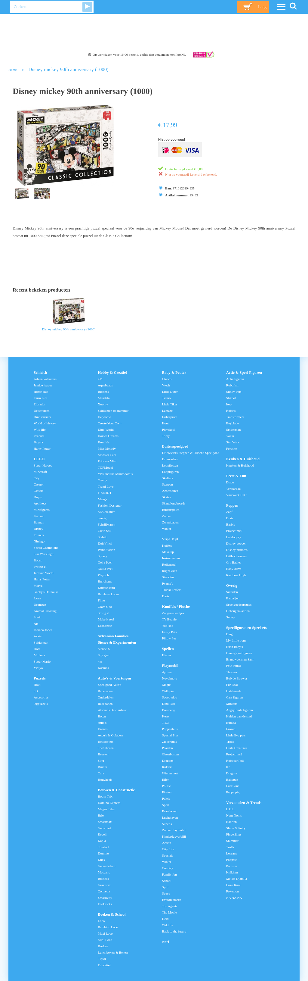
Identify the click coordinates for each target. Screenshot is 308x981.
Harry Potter (42, 448)
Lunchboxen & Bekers (113, 952)
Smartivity (105, 897)
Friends (39, 535)
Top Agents (169, 906)
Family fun (169, 874)
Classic (38, 490)
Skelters (167, 478)
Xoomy (103, 404)
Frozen (231, 729)
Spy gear (103, 655)
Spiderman (41, 642)
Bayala (38, 442)
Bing (229, 634)
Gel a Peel (105, 562)
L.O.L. (230, 809)
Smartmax (105, 821)
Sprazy (102, 556)
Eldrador (39, 404)
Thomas (231, 672)
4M (100, 379)
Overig (102, 480)
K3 (228, 767)
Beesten (103, 754)
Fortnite (231, 448)
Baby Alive (234, 568)
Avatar (38, 636)
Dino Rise (169, 703)
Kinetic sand (106, 587)
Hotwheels (105, 779)
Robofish (232, 385)
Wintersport (170, 773)
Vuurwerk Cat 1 (237, 495)
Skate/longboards (174, 503)
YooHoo (167, 625)
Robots (231, 410)
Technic (39, 516)
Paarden (167, 748)
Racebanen (105, 691)
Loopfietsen (170, 465)
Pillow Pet (169, 638)
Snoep (230, 617)
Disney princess (237, 549)
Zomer (166, 516)
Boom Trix (105, 796)
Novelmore (169, 678)
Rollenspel (169, 564)
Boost (38, 560)
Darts (165, 596)
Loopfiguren (170, 471)
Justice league (43, 385)
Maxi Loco (105, 933)
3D (36, 691)
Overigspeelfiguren (239, 653)
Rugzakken (169, 571)
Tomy (166, 436)
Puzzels (40, 678)
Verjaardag (233, 488)
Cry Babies (233, 562)
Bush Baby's (234, 646)
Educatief (104, 965)
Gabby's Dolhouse (46, 592)
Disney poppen (236, 543)
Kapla (102, 840)
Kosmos (103, 668)
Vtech (166, 385)
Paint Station (106, 549)
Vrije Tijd (170, 539)
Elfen (165, 779)
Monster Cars (107, 455)
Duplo (38, 497)
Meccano (104, 872)
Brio (101, 815)
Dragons (168, 760)
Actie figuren (235, 379)
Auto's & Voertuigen (114, 678)
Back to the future (174, 931)
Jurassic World (44, 573)
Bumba (231, 722)
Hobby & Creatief (112, 372)
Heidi (166, 918)
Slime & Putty (235, 828)
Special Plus (170, 735)
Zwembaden (170, 522)
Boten (102, 716)
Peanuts (39, 436)
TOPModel (105, 467)
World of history (45, 423)
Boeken (103, 946)
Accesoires (41, 697)
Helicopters (105, 741)
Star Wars (232, 442)
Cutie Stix (104, 531)
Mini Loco (105, 940)
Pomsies (231, 866)
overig (102, 518)
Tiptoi (102, 959)
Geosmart (104, 828)
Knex (101, 859)
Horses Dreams (108, 436)
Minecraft (40, 471)
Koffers (167, 545)
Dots (37, 649)
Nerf (165, 942)
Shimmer (232, 840)
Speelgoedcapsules (239, 604)
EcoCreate (105, 625)
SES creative (106, 512)
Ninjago (39, 541)
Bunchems (105, 581)
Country (167, 868)
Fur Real (232, 684)
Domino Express (109, 802)
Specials (167, 855)
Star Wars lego (43, 554)
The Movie (169, 912)
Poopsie (231, 859)
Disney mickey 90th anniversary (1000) (68, 69)
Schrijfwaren (106, 524)
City (36, 478)
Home (12, 69)
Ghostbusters (171, 754)
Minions (39, 655)
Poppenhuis (170, 729)
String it (103, 613)
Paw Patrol (233, 665)
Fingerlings (234, 834)
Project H (40, 566)
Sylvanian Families (113, 636)
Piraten (167, 792)
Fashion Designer (110, 505)
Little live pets (236, 735)
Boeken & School (111, 914)
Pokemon (232, 891)
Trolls (230, 741)
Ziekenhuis (169, 741)
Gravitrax (104, 885)
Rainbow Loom (108, 594)
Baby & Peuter (174, 372)
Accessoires (170, 490)
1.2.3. (166, 722)
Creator (39, 484)
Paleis (166, 798)
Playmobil (170, 666)
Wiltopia (168, 691)
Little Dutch (170, 391)
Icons (37, 598)
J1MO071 (104, 493)
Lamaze (167, 410)
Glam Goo (105, 606)
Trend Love (105, 486)
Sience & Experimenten (117, 642)
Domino (103, 853)
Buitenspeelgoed (175, 446)
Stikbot (231, 398)
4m (100, 661)
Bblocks (103, 878)
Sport (165, 805)
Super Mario (42, 661)
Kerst (165, 716)
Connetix (104, 891)
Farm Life (40, 398)
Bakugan (232, 779)
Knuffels (103, 442)
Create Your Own (109, 423)
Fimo (101, 600)
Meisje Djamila (236, 878)
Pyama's (167, 583)
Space (166, 893)
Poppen (232, 505)
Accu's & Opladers (110, 735)
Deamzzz (40, 604)
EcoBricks (105, 904)
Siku (101, 760)
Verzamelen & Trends (243, 803)
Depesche (104, 417)
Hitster (166, 655)
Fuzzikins (232, 786)
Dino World (106, 429)
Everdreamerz (171, 899)
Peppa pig (232, 792)
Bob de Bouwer (236, 678)
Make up (168, 552)
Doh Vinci (105, 543)
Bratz (229, 518)
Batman (39, 522)
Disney (38, 528)
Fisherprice (169, 417)
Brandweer (169, 811)
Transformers (235, 417)
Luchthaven (170, 817)
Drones (102, 729)
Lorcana (231, 853)
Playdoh (103, 575)
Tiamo (166, 398)
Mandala (103, 398)
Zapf (229, 512)
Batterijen (232, 598)
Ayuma (167, 672)
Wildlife (167, 925)
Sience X (104, 649)
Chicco (167, 379)
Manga (102, 499)
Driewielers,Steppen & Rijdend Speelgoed (190, 453)
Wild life (40, 429)
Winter (166, 528)
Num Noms (234, 815)
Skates (166, 497)
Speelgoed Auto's (109, 684)
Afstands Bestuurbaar (112, 710)
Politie (166, 786)
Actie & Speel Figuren (244, 372)
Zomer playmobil (174, 830)
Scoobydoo (169, 697)
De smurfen (42, 410)
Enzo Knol (233, 885)
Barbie (230, 524)
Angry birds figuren (239, 710)
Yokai (230, 436)
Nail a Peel (105, 568)
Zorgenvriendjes (173, 613)
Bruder (102, 767)
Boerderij (168, 710)
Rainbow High (236, 575)
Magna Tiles (106, 809)
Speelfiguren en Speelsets (246, 628)
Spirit (166, 887)
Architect (40, 503)
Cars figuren (234, 697)
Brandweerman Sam (240, 659)
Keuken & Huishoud (243, 459)
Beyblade (232, 423)
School (166, 881)
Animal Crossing (45, 611)
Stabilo (102, 537)
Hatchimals (234, 691)
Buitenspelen (171, 509)
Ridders (167, 767)
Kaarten (231, 821)
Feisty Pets (169, 632)
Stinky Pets (234, 391)
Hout (37, 684)
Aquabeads (105, 385)
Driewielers (170, 459)
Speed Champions (46, 547)
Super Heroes (43, 465)
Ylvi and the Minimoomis (115, 474)
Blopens (103, 391)
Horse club (41, 391)
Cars (101, 773)
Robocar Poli (235, 760)
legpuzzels (41, 703)
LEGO (39, 459)
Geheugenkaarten (238, 611)
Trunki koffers (171, 590)
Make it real (106, 619)
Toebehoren (106, 748)
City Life (168, 849)
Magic (166, 684)
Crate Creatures (236, 748)
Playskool (168, 429)
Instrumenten (171, 558)
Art (36, 623)
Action (166, 843)
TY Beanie (169, 619)
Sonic (37, 617)
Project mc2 (234, 531)
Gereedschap (106, 866)
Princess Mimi (107, 461)
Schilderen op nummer (113, 410)
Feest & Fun (236, 476)
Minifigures (42, 509)
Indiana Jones (43, 630)
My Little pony (236, 640)
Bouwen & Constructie (116, 790)
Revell (102, 834)
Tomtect (103, 847)
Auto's (102, 722)
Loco (101, 921)
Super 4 (167, 824)
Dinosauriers (42, 417)
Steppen (167, 484)
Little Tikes (169, 404)
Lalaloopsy (233, 537)
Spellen (168, 649)
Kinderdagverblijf (174, 836)
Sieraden (168, 577)
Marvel (38, 585)
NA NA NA (234, 897)
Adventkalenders (45, 379)
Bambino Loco (108, 927)
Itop (229, 404)
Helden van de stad (239, 716)
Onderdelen (105, 697)
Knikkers (232, 872)
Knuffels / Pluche (176, 607)
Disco (230, 482)
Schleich (40, 372)
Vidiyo (38, 668)
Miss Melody (107, 448)
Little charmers (236, 556)
